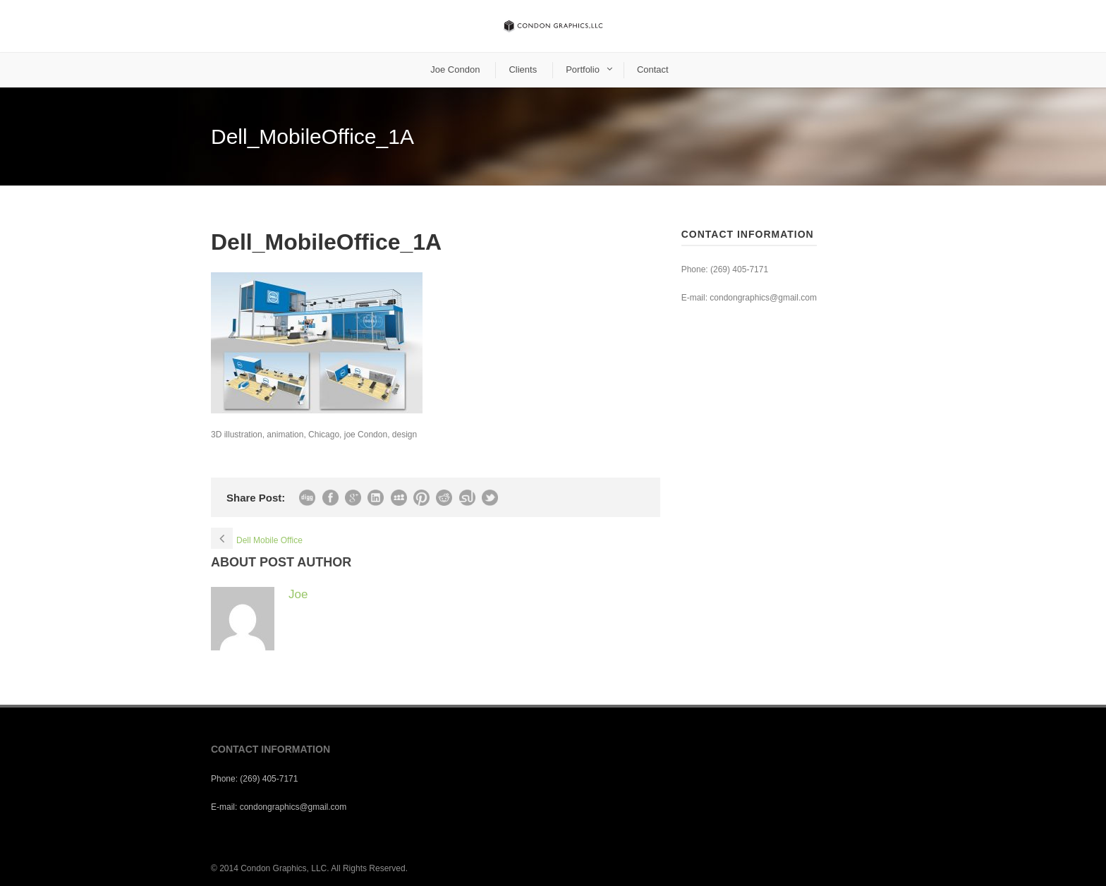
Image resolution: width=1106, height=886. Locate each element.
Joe (298, 594)
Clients (523, 69)
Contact (653, 69)
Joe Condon (455, 69)
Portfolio (583, 69)
